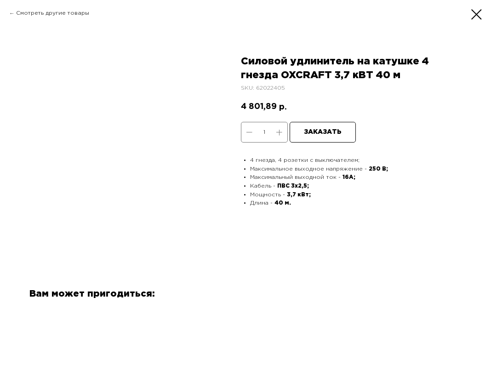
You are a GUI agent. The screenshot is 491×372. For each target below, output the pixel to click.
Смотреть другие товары (52, 13)
